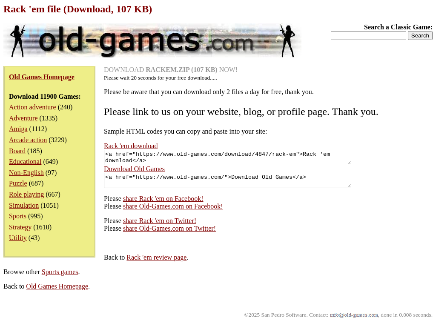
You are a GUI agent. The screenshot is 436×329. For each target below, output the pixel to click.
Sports (17, 216)
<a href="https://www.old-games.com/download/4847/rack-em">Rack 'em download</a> (242, 159)
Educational (25, 161)
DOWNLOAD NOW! (171, 69)
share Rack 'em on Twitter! (159, 225)
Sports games (60, 276)
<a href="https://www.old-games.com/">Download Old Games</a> (242, 184)
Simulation (24, 205)
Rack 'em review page (156, 262)
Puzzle (18, 183)
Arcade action (28, 139)
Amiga (18, 128)
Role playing (26, 194)
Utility (18, 237)
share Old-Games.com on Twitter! (169, 233)
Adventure (23, 118)
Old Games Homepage (57, 291)
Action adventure (32, 107)
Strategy (20, 227)
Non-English (26, 172)
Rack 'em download (131, 145)
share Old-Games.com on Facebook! (173, 211)
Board (17, 150)
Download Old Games (134, 171)
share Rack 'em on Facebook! (163, 203)
